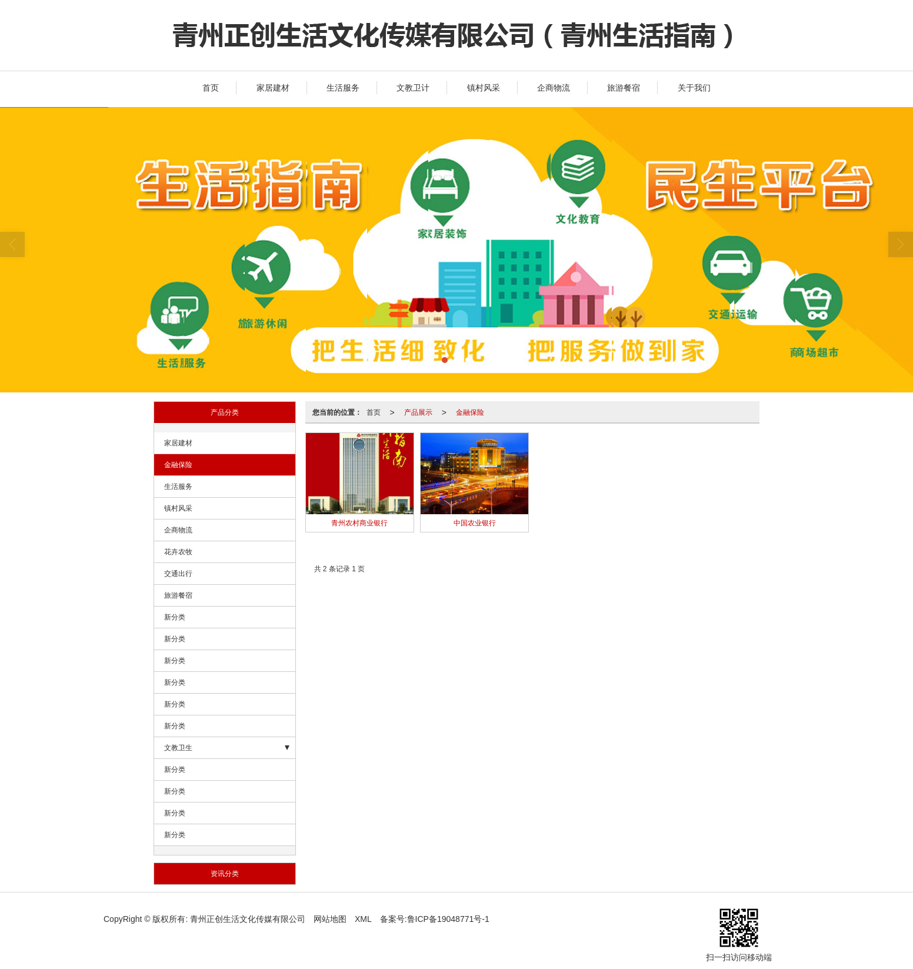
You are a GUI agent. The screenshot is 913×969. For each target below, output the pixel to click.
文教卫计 (412, 87)
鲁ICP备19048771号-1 (448, 919)
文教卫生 (178, 748)
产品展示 (418, 412)
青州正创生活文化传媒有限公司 (247, 919)
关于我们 (694, 87)
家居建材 (272, 87)
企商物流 (553, 87)
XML (363, 919)
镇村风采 (483, 87)
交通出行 (178, 574)
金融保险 (178, 465)
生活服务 (342, 87)
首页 (210, 87)
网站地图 (330, 919)
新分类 (174, 617)
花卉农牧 (178, 552)
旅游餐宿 (623, 87)
